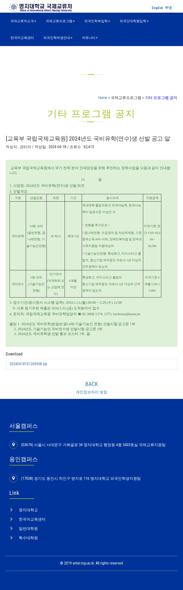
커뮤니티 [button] (90, 38)
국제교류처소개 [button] (23, 21)
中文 (168, 8)
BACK (91, 384)
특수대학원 (28, 538)
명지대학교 (28, 510)
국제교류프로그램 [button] (60, 21)
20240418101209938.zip (28, 364)
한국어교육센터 (22, 38)
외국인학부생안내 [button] (57, 38)
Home (102, 97)
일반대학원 (28, 528)
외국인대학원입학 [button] (134, 21)
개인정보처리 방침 (91, 392)
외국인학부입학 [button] (97, 21)
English (157, 8)
